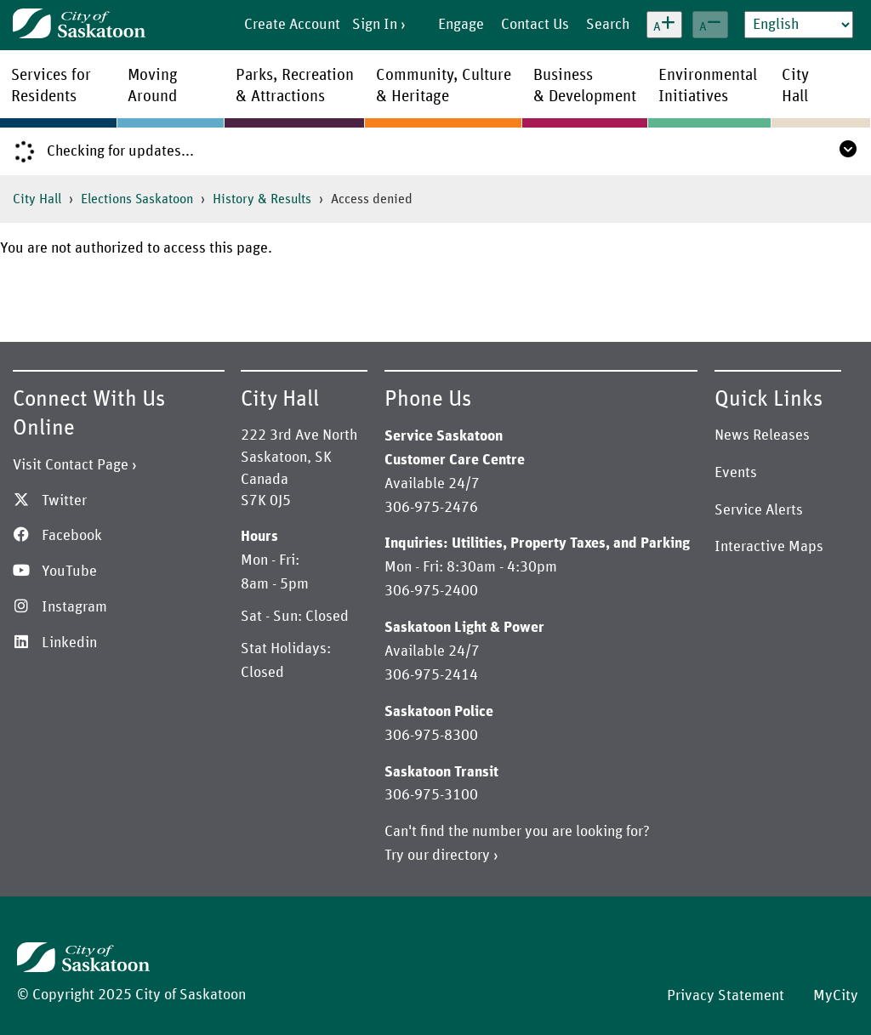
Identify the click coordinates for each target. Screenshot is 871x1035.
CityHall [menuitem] (795, 86)
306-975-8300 (431, 735)
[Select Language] (798, 24)
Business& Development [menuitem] (584, 86)
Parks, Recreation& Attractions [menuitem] (295, 86)
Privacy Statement (725, 996)
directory (461, 855)
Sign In (374, 24)
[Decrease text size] (710, 24)
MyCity (835, 996)
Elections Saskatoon (137, 199)
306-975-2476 (431, 507)
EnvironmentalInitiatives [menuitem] (707, 86)
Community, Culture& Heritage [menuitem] (443, 86)
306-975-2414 (431, 675)
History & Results (262, 199)
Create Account (292, 24)
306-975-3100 (431, 795)
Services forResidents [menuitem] (51, 86)
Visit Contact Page (70, 465)
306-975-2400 (431, 591)
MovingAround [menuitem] (153, 86)
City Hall (37, 199)
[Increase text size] (664, 24)
